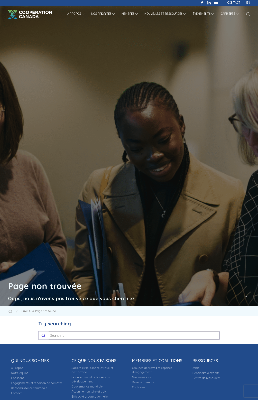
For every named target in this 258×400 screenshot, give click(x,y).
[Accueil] (10, 311)
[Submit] (43, 335)
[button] (76, 14)
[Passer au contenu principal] (246, 295)
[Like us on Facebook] (202, 2)
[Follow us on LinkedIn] (209, 2)
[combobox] (129, 335)
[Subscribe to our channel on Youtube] (216, 2)
